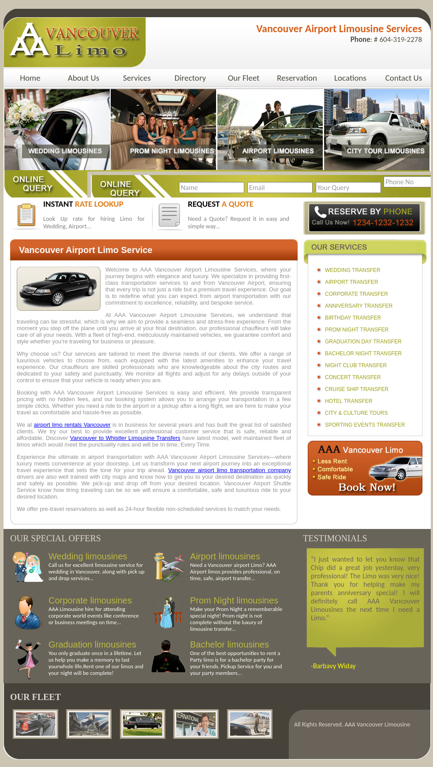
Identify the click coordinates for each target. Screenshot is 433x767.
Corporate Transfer (356, 294)
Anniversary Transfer (358, 306)
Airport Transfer (351, 282)
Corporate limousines (90, 600)
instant (83, 204)
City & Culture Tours (356, 413)
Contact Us (403, 78)
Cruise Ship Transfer (356, 389)
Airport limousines (225, 556)
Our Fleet (244, 78)
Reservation (297, 78)
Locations (350, 78)
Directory (190, 78)
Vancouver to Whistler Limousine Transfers (125, 438)
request (221, 204)
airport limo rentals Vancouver (72, 424)
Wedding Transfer (353, 270)
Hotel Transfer (348, 401)
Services (137, 78)
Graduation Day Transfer (363, 342)
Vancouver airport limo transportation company (229, 470)
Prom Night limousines (234, 600)
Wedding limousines (88, 556)
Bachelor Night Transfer (363, 353)
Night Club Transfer (356, 365)
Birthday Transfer (353, 318)
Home (30, 78)
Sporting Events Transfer (365, 425)
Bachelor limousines (229, 644)
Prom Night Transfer (356, 330)
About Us (83, 78)
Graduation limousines (92, 644)
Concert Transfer (353, 377)
